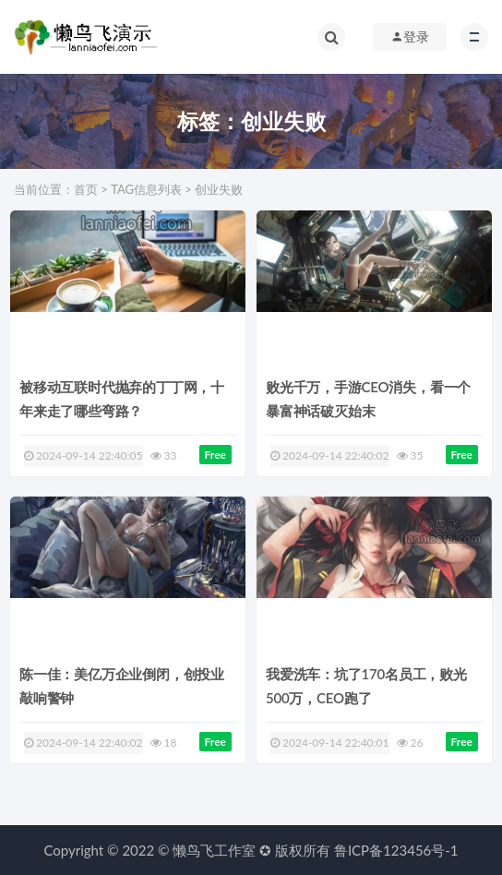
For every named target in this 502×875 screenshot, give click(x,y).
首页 (86, 189)
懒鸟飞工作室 (214, 850)
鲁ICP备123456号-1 (396, 850)
